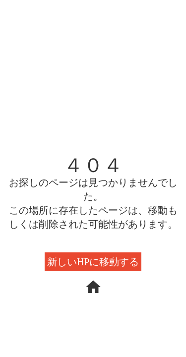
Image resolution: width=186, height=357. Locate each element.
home (93, 287)
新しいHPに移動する (93, 261)
